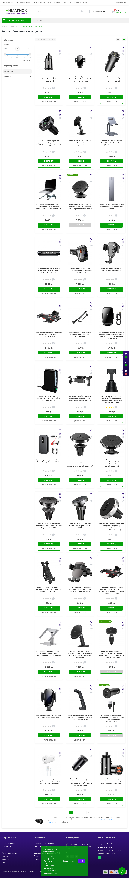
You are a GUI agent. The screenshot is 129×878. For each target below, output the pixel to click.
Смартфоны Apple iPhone (44, 844)
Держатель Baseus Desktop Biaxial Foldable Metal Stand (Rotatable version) (111, 143)
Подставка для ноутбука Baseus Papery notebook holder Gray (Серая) (111, 207)
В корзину (48, 97)
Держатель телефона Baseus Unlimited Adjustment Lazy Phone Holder (80, 334)
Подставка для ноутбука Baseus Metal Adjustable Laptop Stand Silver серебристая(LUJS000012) (48, 653)
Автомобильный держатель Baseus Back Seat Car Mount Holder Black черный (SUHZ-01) (80, 398)
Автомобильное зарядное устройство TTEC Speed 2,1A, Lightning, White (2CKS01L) (49, 781)
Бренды (40, 20)
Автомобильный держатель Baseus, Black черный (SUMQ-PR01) (80, 526)
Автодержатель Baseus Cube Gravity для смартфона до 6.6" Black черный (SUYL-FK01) (80, 589)
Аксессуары (15, 26)
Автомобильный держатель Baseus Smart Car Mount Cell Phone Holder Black (80, 79)
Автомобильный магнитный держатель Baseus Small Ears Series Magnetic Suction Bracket (80, 207)
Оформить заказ (121, 12)
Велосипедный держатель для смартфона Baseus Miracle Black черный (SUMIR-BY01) (48, 589)
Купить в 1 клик (49, 102)
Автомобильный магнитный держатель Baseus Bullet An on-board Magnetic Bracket (80, 143)
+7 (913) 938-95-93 (106, 820)
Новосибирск (39, 2)
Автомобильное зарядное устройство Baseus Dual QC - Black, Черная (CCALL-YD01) (111, 781)
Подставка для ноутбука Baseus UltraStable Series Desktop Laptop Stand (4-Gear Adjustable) (49, 207)
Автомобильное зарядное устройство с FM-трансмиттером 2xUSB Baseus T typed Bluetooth (49, 143)
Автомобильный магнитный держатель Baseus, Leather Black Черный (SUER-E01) (49, 526)
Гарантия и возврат (80, 2)
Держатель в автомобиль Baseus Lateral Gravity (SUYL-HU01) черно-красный (49, 334)
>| (88, 812)
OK (81, 861)
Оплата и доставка (53, 2)
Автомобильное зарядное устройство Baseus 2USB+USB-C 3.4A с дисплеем (80, 270)
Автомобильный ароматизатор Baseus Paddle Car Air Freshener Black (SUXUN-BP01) (80, 717)
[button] (9, 2)
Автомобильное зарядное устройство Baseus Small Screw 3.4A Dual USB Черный (111, 79)
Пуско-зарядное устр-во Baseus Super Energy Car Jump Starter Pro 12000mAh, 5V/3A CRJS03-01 (48, 462)
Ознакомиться (68, 861)
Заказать (80, 225)
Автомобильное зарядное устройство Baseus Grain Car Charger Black (49, 79)
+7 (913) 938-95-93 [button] (106, 844)
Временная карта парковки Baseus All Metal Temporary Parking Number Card (49, 270)
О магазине (67, 2)
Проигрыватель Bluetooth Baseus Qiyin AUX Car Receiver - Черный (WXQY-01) (49, 398)
